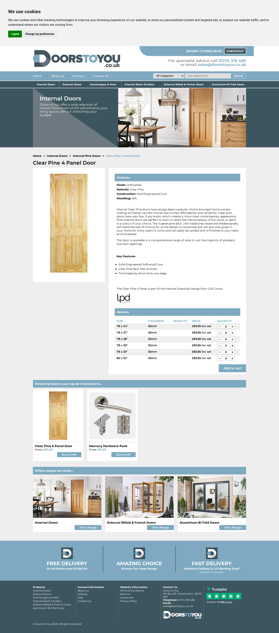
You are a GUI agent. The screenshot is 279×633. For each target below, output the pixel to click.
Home (37, 76)
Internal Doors (46, 84)
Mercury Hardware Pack (108, 446)
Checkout (235, 51)
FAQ (80, 597)
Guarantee (126, 597)
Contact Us (101, 76)
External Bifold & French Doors (184, 84)
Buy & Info (69, 454)
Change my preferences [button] (39, 33)
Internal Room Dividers (139, 84)
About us (58, 76)
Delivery (78, 76)
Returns (125, 594)
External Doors (72, 84)
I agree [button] (15, 33)
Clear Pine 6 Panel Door (53, 446)
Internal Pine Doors (87, 156)
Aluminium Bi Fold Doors (228, 84)
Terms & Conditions (132, 590)
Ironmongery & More (103, 84)
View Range (87, 527)
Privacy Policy (128, 601)
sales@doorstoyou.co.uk (222, 64)
